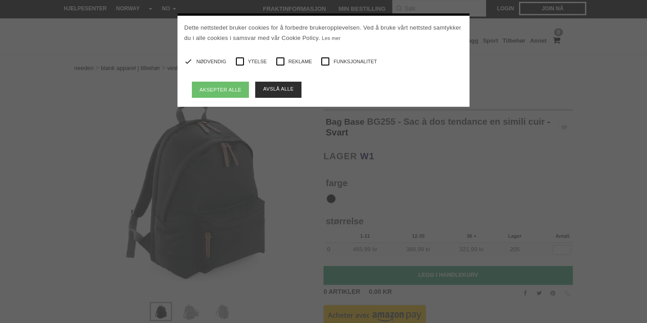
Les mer (331, 38)
